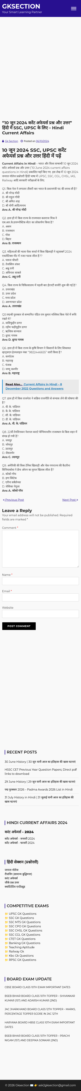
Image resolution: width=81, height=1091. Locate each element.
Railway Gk (16, 951)
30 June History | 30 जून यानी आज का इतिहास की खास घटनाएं (40, 761)
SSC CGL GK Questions (24, 934)
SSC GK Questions (21, 918)
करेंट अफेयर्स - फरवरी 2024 (20, 842)
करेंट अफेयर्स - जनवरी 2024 (20, 838)
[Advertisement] (40, 58)
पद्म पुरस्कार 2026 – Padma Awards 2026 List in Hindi (39, 789)
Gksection (21, 6)
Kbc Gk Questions (21, 955)
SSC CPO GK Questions (25, 926)
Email (7, 591)
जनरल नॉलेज (11, 870)
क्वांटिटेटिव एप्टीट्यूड (15, 886)
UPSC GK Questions (22, 913)
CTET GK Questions (22, 939)
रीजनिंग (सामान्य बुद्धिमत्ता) (18, 874)
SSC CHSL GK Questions (25, 930)
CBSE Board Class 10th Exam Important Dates (37, 987)
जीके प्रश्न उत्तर (12, 882)
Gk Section (11, 141)
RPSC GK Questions (22, 960)
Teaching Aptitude (22, 947)
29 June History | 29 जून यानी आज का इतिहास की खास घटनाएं (40, 781)
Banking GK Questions (24, 943)
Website (7, 607)
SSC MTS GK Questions (25, 922)
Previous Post (13, 500)
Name (7, 575)
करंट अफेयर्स (11, 878)
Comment (10, 528)
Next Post (70, 500)
